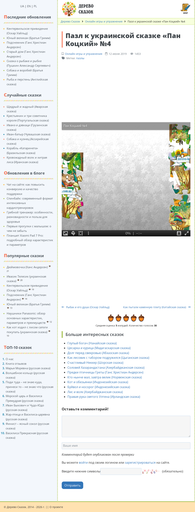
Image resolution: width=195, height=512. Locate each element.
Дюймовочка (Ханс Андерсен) (27, 267)
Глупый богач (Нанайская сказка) (92, 343)
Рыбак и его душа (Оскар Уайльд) (85, 307)
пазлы (80, 58)
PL (35, 6)
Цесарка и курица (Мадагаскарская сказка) (99, 348)
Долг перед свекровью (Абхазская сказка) (98, 353)
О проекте (56, 507)
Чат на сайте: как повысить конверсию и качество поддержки (26, 189)
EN (29, 6)
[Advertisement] (126, 90)
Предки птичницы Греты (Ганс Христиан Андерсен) (105, 372)
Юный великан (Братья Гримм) (28, 38)
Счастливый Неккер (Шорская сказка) (95, 362)
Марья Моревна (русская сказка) (28, 368)
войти (83, 462)
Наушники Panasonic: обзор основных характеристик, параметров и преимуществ (26, 318)
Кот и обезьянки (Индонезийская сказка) (97, 382)
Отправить (72, 485)
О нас (10, 359)
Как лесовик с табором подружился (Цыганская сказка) (108, 358)
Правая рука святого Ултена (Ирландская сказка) (103, 397)
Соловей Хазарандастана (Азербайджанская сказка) (106, 367)
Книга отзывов (16, 363)
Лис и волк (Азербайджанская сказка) (95, 392)
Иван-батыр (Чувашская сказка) (28, 134)
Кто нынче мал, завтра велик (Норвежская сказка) (104, 377)
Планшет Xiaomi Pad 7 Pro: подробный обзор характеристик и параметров (30, 240)
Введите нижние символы (81, 471)
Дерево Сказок (70, 21)
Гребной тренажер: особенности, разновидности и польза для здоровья (30, 216)
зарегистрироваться (140, 462)
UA (22, 6)
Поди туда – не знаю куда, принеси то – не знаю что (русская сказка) (29, 386)
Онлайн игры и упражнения (103, 21)
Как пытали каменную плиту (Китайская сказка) (156, 307)
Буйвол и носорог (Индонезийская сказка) (98, 387)
